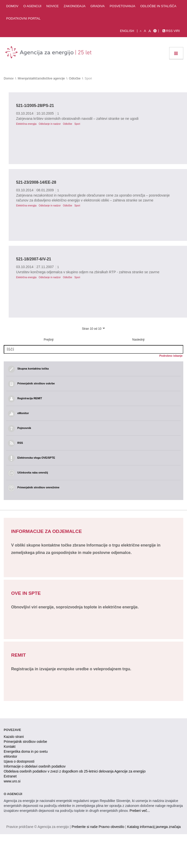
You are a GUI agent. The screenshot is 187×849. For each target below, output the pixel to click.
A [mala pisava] (140, 31)
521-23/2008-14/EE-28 (36, 182)
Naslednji (138, 339)
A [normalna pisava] (145, 31)
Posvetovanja (122, 6)
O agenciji (32, 6)
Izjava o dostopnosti (19, 761)
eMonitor (10, 756)
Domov (12, 6)
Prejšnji (48, 339)
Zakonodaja (74, 6)
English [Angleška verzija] (127, 31)
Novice (52, 6)
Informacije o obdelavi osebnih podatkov (35, 766)
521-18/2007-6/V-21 (33, 259)
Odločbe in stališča (158, 6)
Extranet (10, 776)
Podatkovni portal (23, 18)
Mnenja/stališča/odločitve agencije (41, 78)
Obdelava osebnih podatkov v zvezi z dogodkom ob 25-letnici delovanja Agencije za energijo (75, 771)
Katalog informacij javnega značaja (154, 827)
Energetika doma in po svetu (26, 751)
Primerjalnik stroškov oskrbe (25, 742)
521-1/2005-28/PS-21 (35, 105)
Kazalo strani (14, 737)
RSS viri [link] (171, 31)
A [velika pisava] (149, 31)
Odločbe (74, 78)
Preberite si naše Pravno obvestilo (98, 827)
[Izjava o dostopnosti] (155, 31)
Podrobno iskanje (171, 355)
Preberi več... (140, 811)
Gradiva (97, 6)
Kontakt (9, 747)
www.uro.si (12, 781)
